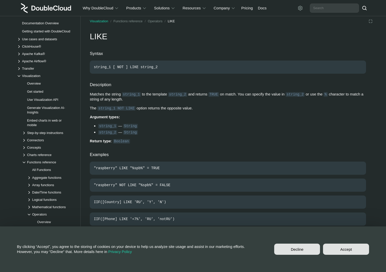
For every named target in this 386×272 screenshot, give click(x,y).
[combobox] (334, 8)
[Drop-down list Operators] (51, 214)
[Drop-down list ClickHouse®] (46, 46)
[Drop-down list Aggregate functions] (51, 177)
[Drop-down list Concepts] (48, 147)
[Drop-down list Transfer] (46, 68)
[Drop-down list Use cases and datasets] (46, 39)
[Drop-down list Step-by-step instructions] (48, 133)
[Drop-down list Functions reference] (48, 162)
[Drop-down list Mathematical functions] (51, 207)
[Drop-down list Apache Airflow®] (46, 61)
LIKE (171, 21)
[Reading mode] (370, 21)
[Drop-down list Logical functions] (51, 199)
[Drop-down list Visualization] (46, 76)
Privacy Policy (120, 251)
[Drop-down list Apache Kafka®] (46, 53)
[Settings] (300, 8)
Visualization (99, 21)
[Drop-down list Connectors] (48, 140)
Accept (346, 249)
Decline (297, 249)
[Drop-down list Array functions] (51, 185)
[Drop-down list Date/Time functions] (51, 192)
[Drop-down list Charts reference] (48, 155)
